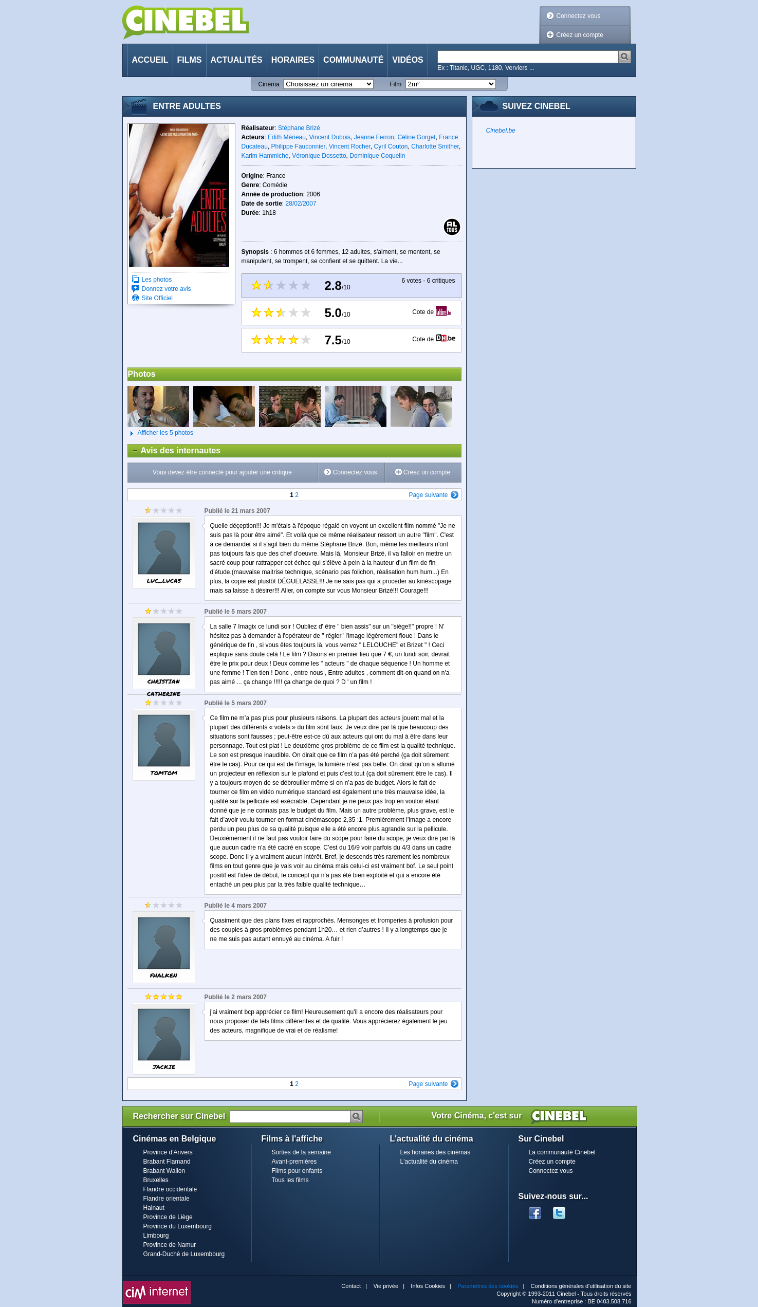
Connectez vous (579, 16)
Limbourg (156, 1235)
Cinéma (269, 84)
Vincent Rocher (350, 146)
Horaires (293, 60)
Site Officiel (157, 298)
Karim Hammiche (265, 155)
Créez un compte (580, 35)
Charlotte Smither (435, 146)
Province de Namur (169, 1244)
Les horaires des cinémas (435, 1152)
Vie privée (385, 1286)
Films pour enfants (297, 1170)
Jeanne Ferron (374, 137)
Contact (351, 1286)
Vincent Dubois (330, 137)
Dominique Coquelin (377, 155)
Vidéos (407, 60)
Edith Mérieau (287, 137)
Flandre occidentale (170, 1189)
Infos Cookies (428, 1286)
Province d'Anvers (168, 1152)
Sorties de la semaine (301, 1152)
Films (189, 60)
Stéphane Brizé (299, 128)
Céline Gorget (416, 137)
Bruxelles (156, 1180)
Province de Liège (168, 1217)
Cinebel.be (500, 130)
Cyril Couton (391, 146)
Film (396, 84)
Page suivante (428, 495)
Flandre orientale (166, 1198)
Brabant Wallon (164, 1170)
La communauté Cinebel (562, 1152)
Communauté (353, 60)
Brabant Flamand (167, 1161)
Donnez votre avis (166, 288)
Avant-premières (294, 1161)
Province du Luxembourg (177, 1226)
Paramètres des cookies (487, 1286)
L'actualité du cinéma (429, 1161)
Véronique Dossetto (319, 155)
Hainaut (153, 1207)
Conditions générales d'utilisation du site (581, 1286)
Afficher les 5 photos (160, 433)
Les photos (157, 279)
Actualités (237, 60)
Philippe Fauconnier (298, 146)
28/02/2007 (301, 203)
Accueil (150, 60)
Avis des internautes (174, 451)
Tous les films (290, 1180)
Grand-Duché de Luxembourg (184, 1254)
